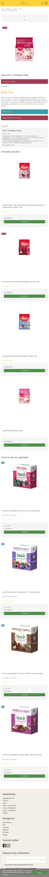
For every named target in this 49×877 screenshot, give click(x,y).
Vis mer (5, 835)
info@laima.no (11, 808)
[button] (24, 16)
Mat (4, 825)
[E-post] (24, 861)
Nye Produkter (7, 822)
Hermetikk (6, 832)
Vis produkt (24, 221)
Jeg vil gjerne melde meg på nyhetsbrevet (19, 865)
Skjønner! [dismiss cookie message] (39, 872)
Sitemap (5, 813)
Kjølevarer (6, 830)
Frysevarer (6, 827)
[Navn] (24, 858)
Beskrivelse (5, 126)
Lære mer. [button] (6, 874)
